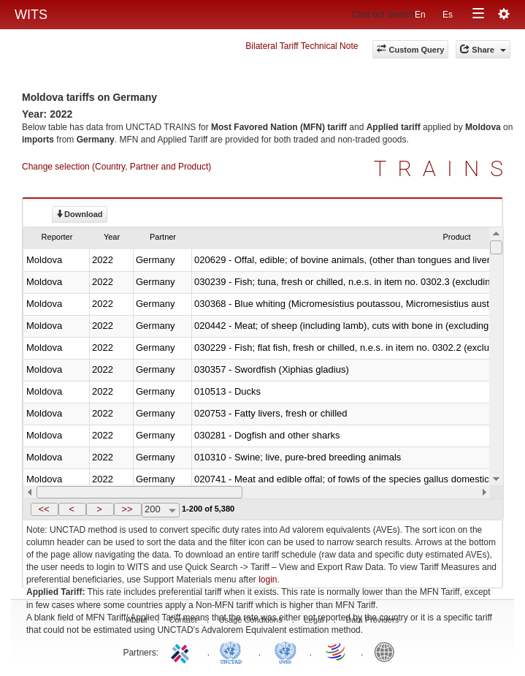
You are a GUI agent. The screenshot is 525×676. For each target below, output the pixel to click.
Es (447, 15)
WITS (31, 14)
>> (126, 509)
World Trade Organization (336, 651)
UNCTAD (233, 651)
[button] (44, 509)
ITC (182, 651)
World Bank (387, 651)
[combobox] (161, 510)
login (267, 579)
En (420, 15)
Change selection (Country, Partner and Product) (116, 167)
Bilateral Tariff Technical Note (301, 46)
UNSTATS (285, 651)
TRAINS (444, 168)
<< (43, 509)
